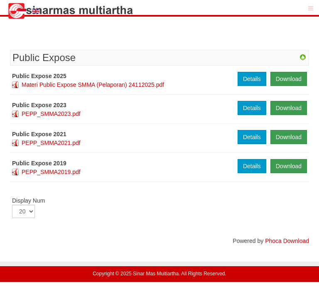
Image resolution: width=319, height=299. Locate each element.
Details (252, 79)
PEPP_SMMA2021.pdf (51, 143)
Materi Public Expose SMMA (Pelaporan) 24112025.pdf (93, 84)
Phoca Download (287, 241)
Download (289, 79)
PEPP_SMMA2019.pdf (51, 172)
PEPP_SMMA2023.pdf (51, 113)
